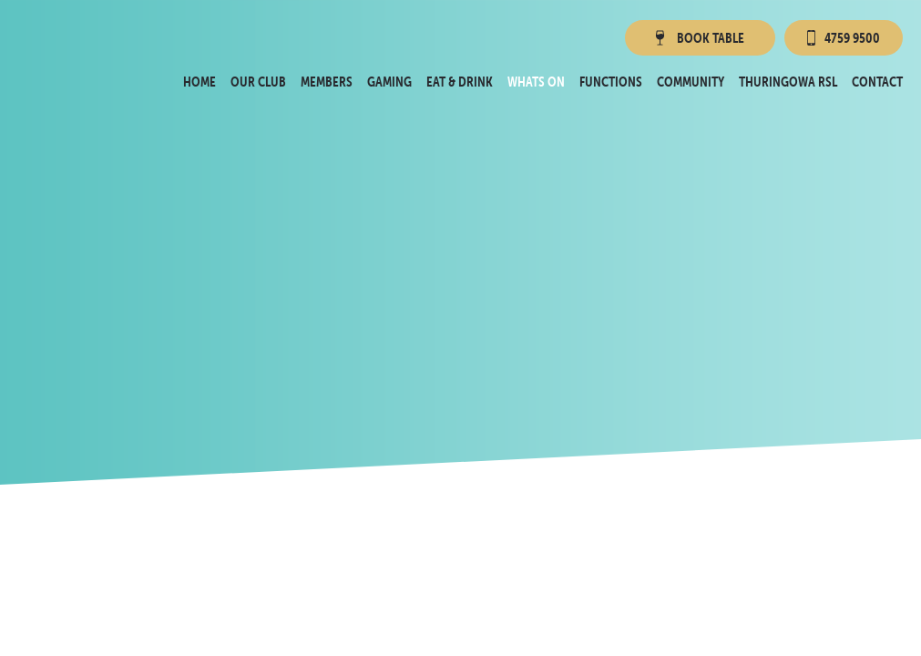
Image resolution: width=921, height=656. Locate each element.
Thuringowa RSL (788, 81)
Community (690, 81)
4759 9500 (843, 37)
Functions (610, 81)
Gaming (389, 81)
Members (327, 81)
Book (698, 37)
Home (199, 81)
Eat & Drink (459, 81)
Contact (877, 81)
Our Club (258, 81)
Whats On (536, 81)
